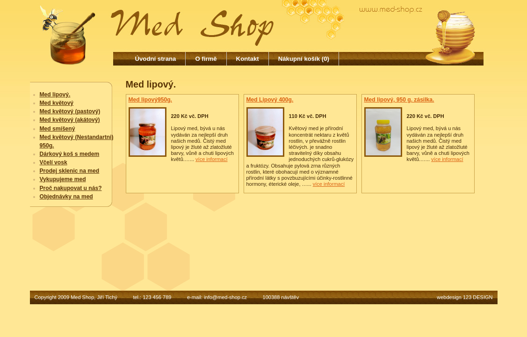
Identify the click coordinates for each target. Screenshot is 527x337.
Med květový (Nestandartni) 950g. (77, 141)
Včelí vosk (53, 162)
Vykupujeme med (63, 179)
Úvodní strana (155, 58)
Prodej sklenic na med (70, 171)
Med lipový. (55, 94)
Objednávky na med (66, 196)
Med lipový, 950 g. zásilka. (399, 99)
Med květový (57, 103)
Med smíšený (57, 128)
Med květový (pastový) (70, 111)
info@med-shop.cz (225, 297)
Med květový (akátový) (70, 120)
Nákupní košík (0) (303, 58)
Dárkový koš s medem (70, 154)
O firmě (206, 58)
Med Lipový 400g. (270, 99)
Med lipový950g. (150, 99)
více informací (211, 159)
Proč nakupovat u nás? (71, 188)
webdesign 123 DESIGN (464, 297)
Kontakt (247, 58)
